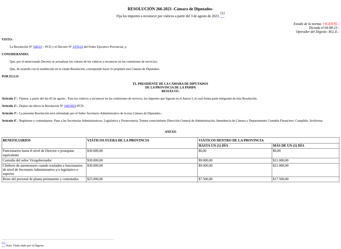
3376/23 (78, 46)
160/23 (37, 46)
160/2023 (70, 106)
